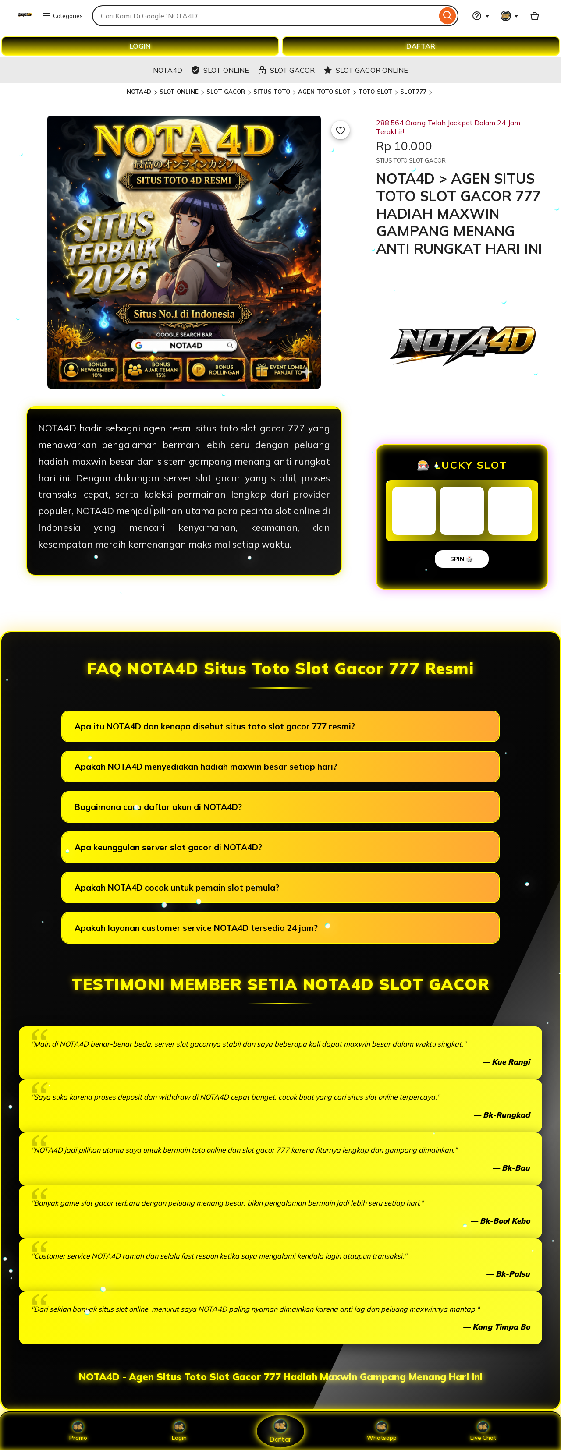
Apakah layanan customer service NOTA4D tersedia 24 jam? (196, 928)
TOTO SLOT (375, 91)
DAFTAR (420, 46)
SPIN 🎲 (461, 558)
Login (179, 1431)
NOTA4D (139, 91)
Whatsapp (382, 1431)
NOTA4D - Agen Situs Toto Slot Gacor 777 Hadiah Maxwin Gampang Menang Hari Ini (281, 1377)
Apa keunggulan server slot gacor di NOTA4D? (168, 847)
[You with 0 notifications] (509, 15)
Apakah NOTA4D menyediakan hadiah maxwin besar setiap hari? (206, 766)
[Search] (447, 15)
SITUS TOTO (271, 91)
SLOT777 (413, 91)
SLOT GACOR (225, 91)
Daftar (280, 1431)
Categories (63, 16)
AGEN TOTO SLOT (324, 91)
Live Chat (483, 1431)
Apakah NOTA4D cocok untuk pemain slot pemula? (177, 887)
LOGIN (140, 46)
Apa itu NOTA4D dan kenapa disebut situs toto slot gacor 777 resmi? (215, 726)
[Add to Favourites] (340, 130)
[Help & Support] (480, 15)
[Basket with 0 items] (534, 15)
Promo (78, 1431)
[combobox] (264, 15)
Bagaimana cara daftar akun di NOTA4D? (158, 807)
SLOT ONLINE (179, 91)
